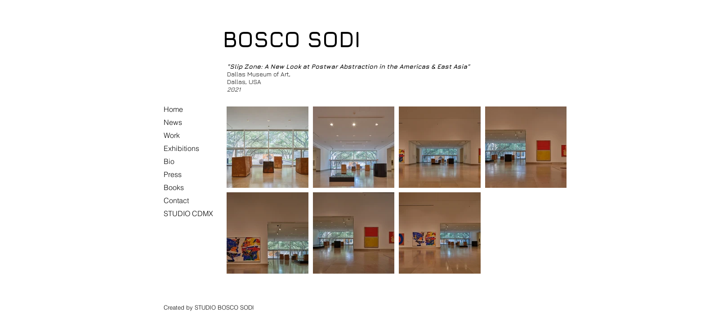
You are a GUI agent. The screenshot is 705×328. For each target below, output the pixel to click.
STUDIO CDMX (188, 213)
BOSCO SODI (292, 39)
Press (173, 174)
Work (172, 135)
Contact (176, 200)
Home (173, 109)
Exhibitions (181, 148)
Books (174, 187)
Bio (169, 161)
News (173, 122)
